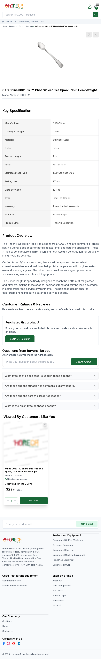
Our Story (7, 621)
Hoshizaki (57, 605)
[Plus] (15, 501)
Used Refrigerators (12, 580)
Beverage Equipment (63, 545)
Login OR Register (20, 338)
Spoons (29, 26)
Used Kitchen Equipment (14, 585)
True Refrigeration (62, 585)
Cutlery (21, 26)
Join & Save (86, 523)
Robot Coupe (59, 595)
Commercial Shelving (63, 550)
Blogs (5, 626)
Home (5, 26)
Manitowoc (58, 600)
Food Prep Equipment (63, 560)
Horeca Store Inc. (20, 654)
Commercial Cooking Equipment (69, 555)
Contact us (7, 631)
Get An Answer (84, 361)
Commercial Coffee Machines (68, 540)
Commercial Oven (61, 565)
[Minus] (8, 501)
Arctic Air (57, 580)
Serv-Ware (58, 590)
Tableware (13, 26)
